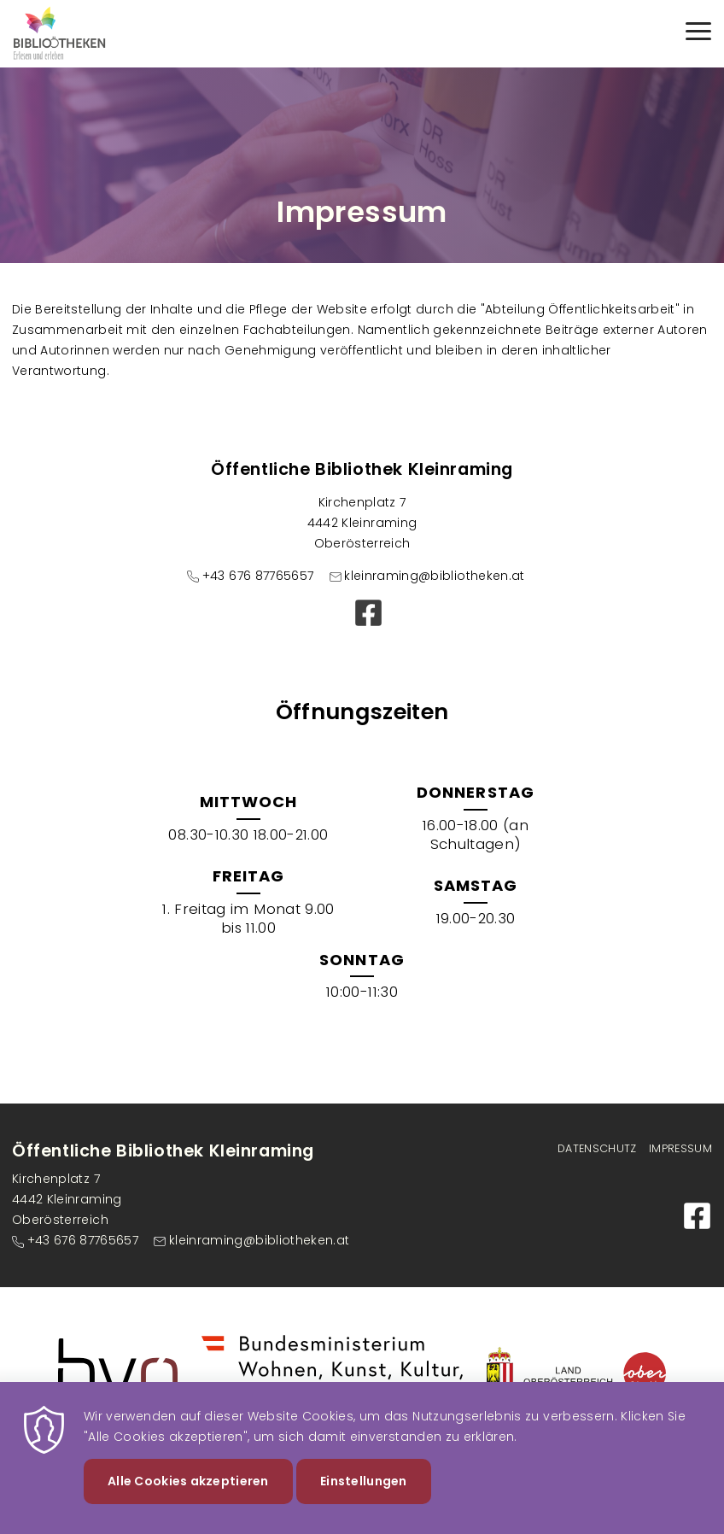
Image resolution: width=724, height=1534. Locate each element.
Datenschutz (597, 1148)
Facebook (368, 613)
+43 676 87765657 (258, 575)
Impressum (680, 1148)
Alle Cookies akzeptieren (188, 1496)
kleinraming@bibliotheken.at (434, 575)
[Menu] (698, 34)
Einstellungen (363, 1496)
